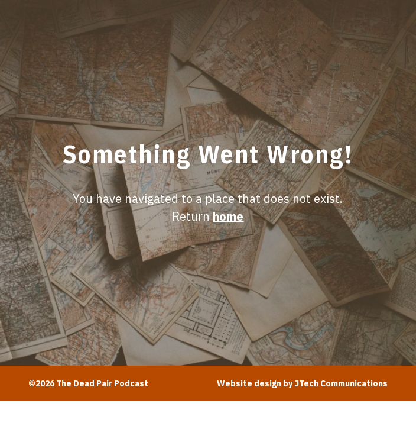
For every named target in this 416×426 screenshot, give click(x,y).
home (228, 216)
